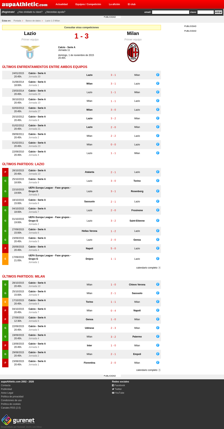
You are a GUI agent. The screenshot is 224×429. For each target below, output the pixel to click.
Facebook (118, 385)
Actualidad (62, 4)
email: (147, 12)
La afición (114, 4)
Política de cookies (11, 404)
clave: (193, 12)
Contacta (5, 385)
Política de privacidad (12, 396)
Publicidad (6, 389)
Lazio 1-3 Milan (52, 20)
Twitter (117, 389)
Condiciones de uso (11, 400)
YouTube (118, 392)
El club (131, 4)
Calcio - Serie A (66, 47)
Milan (133, 33)
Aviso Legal (7, 392)
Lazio (30, 33)
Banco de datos (33, 20)
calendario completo (146, 267)
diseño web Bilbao (21, 426)
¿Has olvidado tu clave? (29, 12)
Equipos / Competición (88, 4)
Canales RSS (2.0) (11, 407)
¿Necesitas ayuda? (55, 12)
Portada (17, 20)
